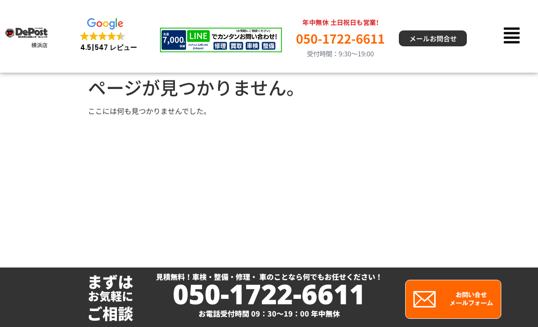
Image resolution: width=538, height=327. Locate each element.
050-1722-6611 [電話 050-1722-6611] (340, 38)
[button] (108, 35)
